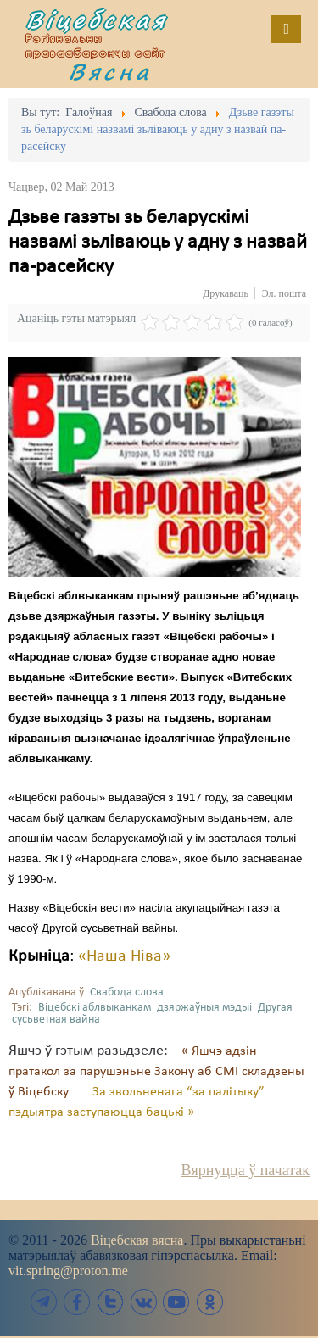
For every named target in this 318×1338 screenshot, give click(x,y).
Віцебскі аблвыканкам (94, 1007)
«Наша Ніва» (124, 956)
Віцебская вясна (137, 1240)
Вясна (110, 71)
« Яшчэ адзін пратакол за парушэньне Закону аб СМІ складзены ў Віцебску (156, 1072)
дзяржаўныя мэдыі (204, 1007)
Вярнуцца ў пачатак (245, 1170)
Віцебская (96, 19)
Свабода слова (127, 992)
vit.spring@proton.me (68, 1270)
